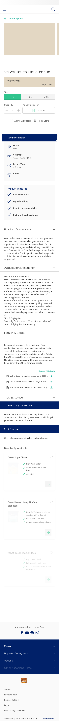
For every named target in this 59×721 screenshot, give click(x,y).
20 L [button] (46, 96)
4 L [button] (12, 96)
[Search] (53, 9)
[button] (51, 362)
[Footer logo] (12, 651)
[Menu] (4, 9)
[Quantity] (12, 110)
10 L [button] (29, 96)
